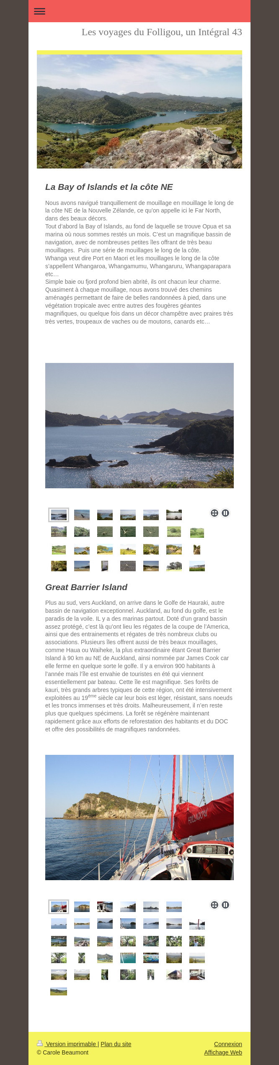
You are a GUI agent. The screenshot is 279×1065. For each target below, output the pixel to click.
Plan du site (116, 1044)
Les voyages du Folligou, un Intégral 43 (162, 31)
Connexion (228, 1044)
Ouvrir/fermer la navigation (139, 11)
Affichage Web (223, 1052)
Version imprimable (67, 1044)
